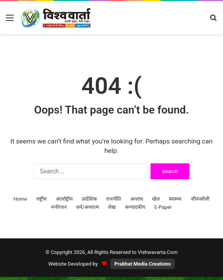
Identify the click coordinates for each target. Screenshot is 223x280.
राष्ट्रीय (41, 199)
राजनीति (113, 199)
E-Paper (163, 207)
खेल (156, 199)
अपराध (136, 199)
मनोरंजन (59, 207)
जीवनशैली (200, 199)
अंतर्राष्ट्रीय (64, 199)
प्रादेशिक (89, 199)
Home (20, 199)
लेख (112, 207)
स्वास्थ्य (175, 199)
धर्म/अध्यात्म (87, 207)
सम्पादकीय (135, 207)
